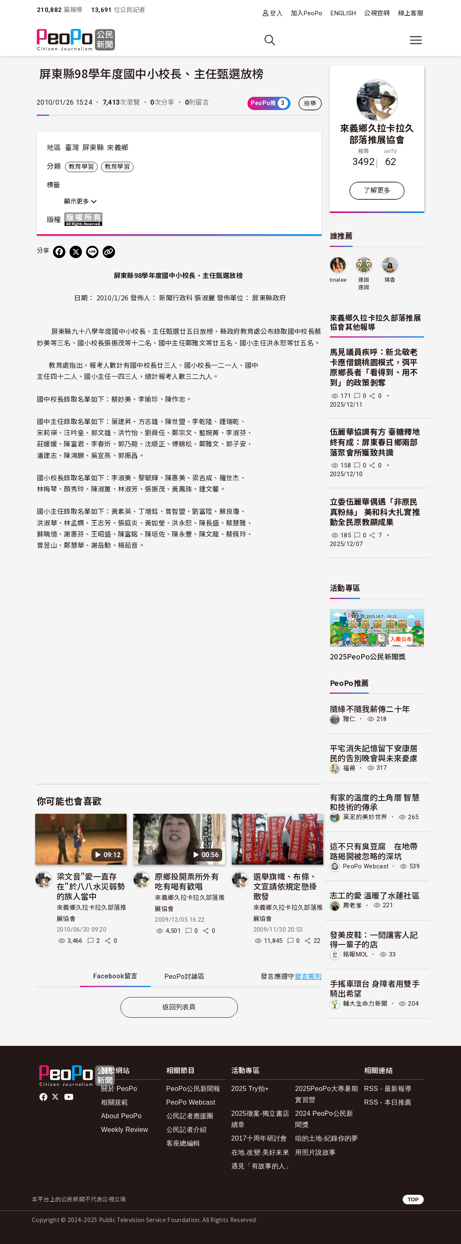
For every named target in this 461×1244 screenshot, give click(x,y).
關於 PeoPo (119, 1088)
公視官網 (376, 13)
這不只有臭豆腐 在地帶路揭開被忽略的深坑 (374, 850)
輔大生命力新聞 (365, 1003)
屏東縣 (93, 148)
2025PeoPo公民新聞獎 (368, 656)
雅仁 (349, 719)
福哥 (349, 768)
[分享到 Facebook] (59, 252)
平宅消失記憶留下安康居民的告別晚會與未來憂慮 (374, 752)
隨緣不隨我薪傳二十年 (370, 708)
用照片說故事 (315, 1152)
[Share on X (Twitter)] (76, 252)
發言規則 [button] (308, 976)
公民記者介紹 (186, 1129)
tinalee (338, 280)
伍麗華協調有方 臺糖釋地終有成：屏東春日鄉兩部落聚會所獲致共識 (375, 442)
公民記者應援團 (190, 1115)
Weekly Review (124, 1129)
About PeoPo (121, 1115)
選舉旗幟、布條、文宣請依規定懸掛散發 (285, 885)
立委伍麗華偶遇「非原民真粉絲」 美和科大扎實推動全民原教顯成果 (375, 512)
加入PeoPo (306, 13)
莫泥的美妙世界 (365, 817)
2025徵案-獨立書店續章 (260, 1119)
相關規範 (114, 1102)
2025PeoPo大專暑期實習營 (326, 1094)
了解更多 (376, 190)
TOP (413, 1199)
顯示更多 (80, 201)
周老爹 (352, 905)
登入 (276, 13)
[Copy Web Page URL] (109, 252)
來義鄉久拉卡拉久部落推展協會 (377, 133)
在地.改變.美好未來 (260, 1152)
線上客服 (410, 13)
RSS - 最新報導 (387, 1088)
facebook (44, 1097)
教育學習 (81, 166)
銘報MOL (355, 954)
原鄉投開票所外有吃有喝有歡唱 (187, 881)
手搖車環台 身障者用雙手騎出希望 (375, 988)
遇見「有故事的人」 (261, 1166)
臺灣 (72, 148)
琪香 (390, 280)
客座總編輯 (183, 1143)
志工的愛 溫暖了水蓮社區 (375, 895)
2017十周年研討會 (259, 1138)
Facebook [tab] (115, 976)
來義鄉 (117, 148)
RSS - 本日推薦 (387, 1102)
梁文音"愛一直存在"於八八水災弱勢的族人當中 (91, 885)
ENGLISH (343, 13)
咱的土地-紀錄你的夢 (326, 1138)
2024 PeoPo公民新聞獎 (324, 1119)
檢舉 (310, 103)
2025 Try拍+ (250, 1088)
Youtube (69, 1097)
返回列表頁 (179, 1007)
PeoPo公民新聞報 (193, 1088)
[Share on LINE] (92, 252)
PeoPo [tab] (184, 976)
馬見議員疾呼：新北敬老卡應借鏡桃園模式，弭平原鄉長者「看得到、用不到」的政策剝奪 (374, 368)
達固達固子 (364, 284)
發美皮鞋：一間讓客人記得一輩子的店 (374, 939)
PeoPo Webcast (366, 866)
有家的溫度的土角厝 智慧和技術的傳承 (375, 802)
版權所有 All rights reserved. (85, 219)
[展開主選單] (416, 40)
